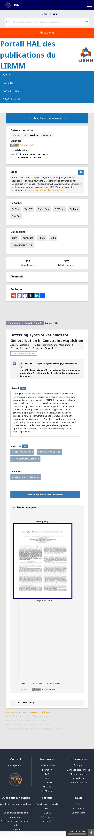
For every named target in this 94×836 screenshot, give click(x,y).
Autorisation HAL (48, 689)
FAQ (47, 774)
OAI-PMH (47, 782)
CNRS (14, 238)
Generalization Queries (49, 451)
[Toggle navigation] (89, 4)
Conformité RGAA (78, 782)
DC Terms (60, 209)
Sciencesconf (78, 812)
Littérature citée (23, 702)
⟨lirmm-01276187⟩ (55, 190)
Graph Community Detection (25, 458)
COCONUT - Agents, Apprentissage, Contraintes (50, 363)
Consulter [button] (8, 83)
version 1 (34, 135)
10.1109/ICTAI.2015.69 (29, 157)
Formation (47, 769)
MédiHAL (47, 821)
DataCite (16, 216)
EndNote (74, 209)
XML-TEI (28, 209)
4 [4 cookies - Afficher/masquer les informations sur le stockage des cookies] (91, 832)
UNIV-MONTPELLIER (22, 245)
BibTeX (15, 209)
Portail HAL (49, 13)
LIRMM (42, 238)
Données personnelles (78, 769)
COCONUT (28, 238)
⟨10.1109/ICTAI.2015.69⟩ (35, 190)
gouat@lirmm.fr (15, 765)
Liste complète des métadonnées (45, 494)
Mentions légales (78, 774)
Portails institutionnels (47, 804)
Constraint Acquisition (22, 451)
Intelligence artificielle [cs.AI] (25, 477)
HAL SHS (47, 812)
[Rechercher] (8, 22)
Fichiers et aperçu (24, 507)
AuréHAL (47, 786)
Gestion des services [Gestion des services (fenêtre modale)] (77, 832)
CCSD (78, 804)
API (47, 778)
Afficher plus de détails (23, 353)
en (23, 388)
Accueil (6, 75)
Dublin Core (44, 209)
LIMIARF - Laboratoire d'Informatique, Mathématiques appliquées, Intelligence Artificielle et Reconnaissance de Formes (49, 373)
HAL (47, 808)
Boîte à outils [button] (10, 91)
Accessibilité (78, 778)
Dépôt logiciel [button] (11, 99)
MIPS (53, 238)
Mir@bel (16, 829)
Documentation (47, 765)
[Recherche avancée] (87, 22)
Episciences (78, 808)
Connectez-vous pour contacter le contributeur (28, 712)
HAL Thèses (47, 816)
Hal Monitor (47, 791)
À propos (78, 765)
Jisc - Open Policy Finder (15, 833)
